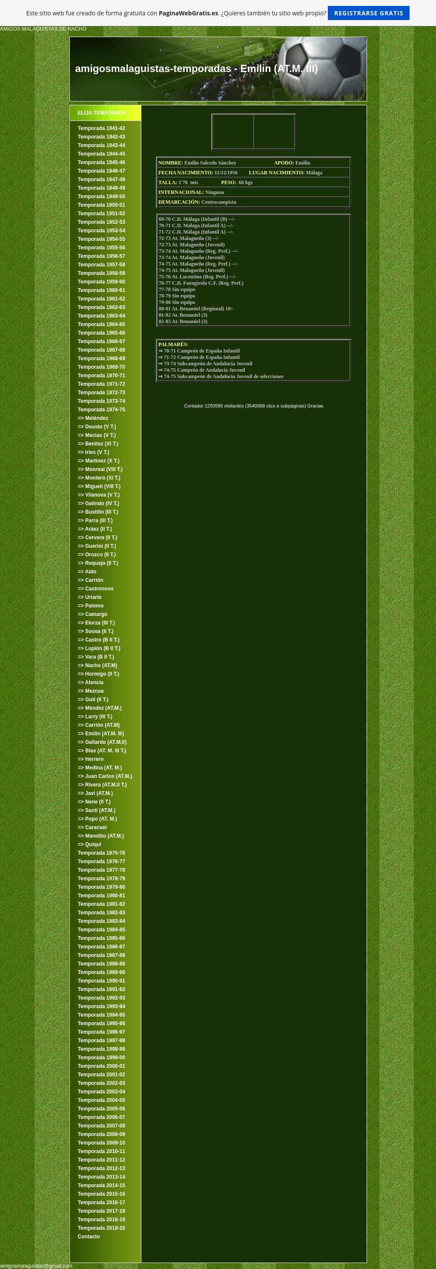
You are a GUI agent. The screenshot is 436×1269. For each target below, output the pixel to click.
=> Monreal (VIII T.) (100, 469)
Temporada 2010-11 (101, 1151)
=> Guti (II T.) (93, 699)
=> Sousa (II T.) (96, 631)
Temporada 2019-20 (101, 1228)
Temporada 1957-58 (101, 265)
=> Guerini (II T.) (97, 546)
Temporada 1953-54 (101, 231)
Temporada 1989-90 (101, 972)
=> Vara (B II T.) (96, 657)
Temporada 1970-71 (101, 376)
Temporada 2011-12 (101, 1160)
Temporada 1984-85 (101, 930)
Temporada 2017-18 (101, 1211)
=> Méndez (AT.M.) (100, 708)
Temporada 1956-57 (101, 256)
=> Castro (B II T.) (99, 640)
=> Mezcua (91, 691)
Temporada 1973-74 (101, 401)
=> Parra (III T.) (95, 520)
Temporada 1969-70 (101, 367)
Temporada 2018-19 (101, 1220)
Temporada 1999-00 (101, 1058)
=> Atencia (90, 682)
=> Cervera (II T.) (98, 538)
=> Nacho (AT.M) (97, 665)
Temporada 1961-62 (101, 299)
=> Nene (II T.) (94, 802)
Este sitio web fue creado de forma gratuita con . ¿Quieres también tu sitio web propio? (218, 13)
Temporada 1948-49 (101, 188)
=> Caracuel (92, 827)
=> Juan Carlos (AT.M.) (105, 776)
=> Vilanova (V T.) (99, 495)
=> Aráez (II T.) (95, 529)
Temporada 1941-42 (101, 128)
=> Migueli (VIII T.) (99, 486)
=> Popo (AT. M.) (97, 819)
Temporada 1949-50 (101, 196)
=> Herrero (91, 759)
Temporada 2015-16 (101, 1194)
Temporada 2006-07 (101, 1117)
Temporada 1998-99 (101, 1049)
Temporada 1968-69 (101, 358)
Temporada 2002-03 (101, 1083)
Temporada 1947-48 (101, 179)
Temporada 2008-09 (101, 1134)
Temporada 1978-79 (101, 879)
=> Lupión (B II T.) (99, 648)
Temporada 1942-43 (101, 137)
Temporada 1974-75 (101, 410)
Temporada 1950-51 (101, 205)
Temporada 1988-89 (101, 964)
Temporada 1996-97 (101, 1032)
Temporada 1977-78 (101, 870)
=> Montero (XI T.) (99, 478)
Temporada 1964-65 (101, 324)
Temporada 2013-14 (101, 1177)
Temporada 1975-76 (101, 853)
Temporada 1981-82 (101, 904)
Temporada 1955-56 (101, 248)
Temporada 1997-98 (101, 1041)
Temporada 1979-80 (101, 887)
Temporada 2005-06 (101, 1109)
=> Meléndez (93, 418)
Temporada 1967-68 (101, 350)
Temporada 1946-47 (101, 171)
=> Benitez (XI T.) (98, 444)
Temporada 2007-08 (101, 1126)
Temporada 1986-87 (101, 947)
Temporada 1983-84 (101, 921)
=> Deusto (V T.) (97, 427)
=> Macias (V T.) (97, 435)
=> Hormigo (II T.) (98, 674)
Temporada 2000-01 (101, 1066)
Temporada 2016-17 (101, 1202)
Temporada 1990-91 (101, 981)
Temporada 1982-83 (101, 913)
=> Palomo (91, 606)
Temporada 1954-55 (101, 239)
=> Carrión (90, 580)
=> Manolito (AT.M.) (101, 836)
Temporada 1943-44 (101, 145)
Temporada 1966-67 (101, 341)
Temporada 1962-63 (101, 307)
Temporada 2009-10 (101, 1143)
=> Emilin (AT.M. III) (101, 734)
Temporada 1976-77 (101, 861)
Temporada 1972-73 (101, 393)
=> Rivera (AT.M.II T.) (102, 785)
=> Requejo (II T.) (98, 563)
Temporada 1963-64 (101, 316)
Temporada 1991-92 (101, 989)
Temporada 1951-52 (101, 214)
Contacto (89, 1237)
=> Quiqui (89, 844)
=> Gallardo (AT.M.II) (102, 742)
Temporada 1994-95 (101, 1015)
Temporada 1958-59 (101, 273)
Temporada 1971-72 (101, 384)
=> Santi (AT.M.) (96, 810)
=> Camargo (92, 614)
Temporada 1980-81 (101, 896)
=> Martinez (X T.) (99, 461)
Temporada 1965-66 (101, 333)
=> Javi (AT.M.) (95, 793)
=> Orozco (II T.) (97, 555)
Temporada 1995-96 (101, 1023)
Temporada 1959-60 (101, 282)
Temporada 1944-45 (101, 154)
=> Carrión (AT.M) (99, 725)
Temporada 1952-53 (101, 222)
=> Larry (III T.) (95, 717)
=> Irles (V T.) (93, 452)
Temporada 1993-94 (101, 1006)
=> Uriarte (90, 597)
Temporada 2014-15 (101, 1185)
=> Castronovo (96, 589)
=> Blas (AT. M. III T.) (102, 751)
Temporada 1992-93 (101, 998)
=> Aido (87, 572)
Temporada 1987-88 (101, 955)
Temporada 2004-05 (101, 1100)
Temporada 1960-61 (101, 290)
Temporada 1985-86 (101, 938)
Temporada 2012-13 (101, 1168)
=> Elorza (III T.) (96, 623)
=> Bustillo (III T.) (98, 512)
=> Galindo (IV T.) (98, 503)
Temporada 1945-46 (101, 162)
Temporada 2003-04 (101, 1092)
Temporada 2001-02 (101, 1075)
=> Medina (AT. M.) (100, 768)
